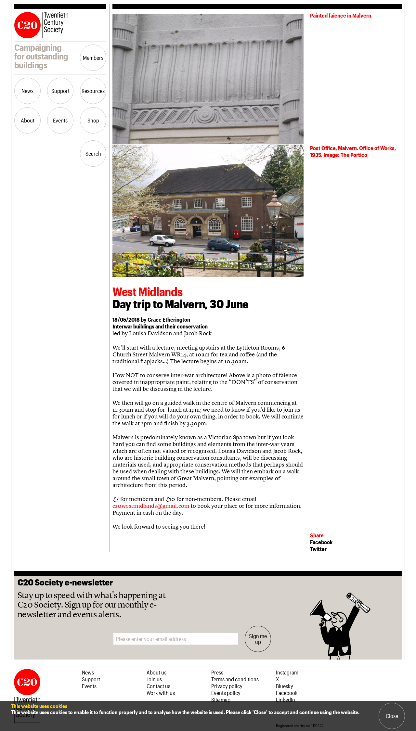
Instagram (287, 672)
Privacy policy (226, 686)
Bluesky (284, 686)
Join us (154, 679)
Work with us (161, 692)
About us (156, 672)
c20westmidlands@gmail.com (150, 505)
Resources (93, 90)
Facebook (321, 542)
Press (217, 672)
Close (392, 715)
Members (93, 57)
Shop (93, 120)
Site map (220, 699)
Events (60, 120)
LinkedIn (285, 699)
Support (60, 90)
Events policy (225, 692)
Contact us (158, 686)
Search (93, 153)
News (27, 90)
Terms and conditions (235, 679)
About (27, 120)
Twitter (318, 548)
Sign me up (258, 639)
